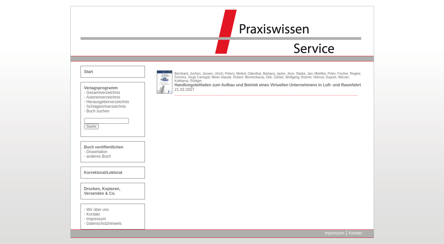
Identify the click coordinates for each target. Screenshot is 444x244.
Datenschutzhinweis (104, 223)
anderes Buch (98, 156)
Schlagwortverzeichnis (106, 106)
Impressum (96, 219)
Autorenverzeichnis (103, 97)
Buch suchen (97, 111)
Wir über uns (97, 209)
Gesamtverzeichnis (103, 92)
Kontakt (93, 214)
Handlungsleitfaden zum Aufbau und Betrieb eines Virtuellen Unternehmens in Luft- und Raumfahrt (268, 85)
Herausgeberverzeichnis (107, 102)
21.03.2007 (184, 89)
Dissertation (96, 151)
